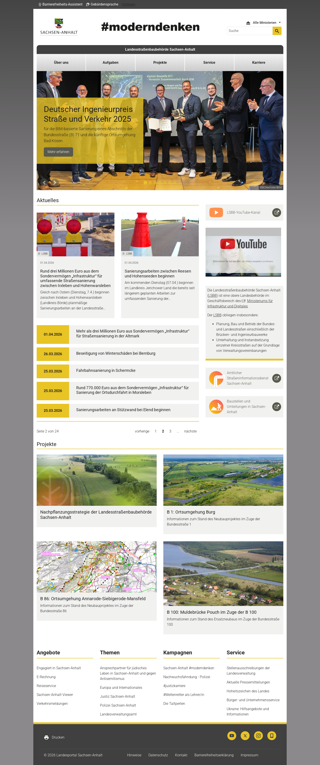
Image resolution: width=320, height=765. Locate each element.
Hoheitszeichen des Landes (248, 691)
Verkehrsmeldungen (52, 703)
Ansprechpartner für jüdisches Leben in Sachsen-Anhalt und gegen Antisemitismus (128, 673)
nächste (190, 431)
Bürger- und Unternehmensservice (253, 700)
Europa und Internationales (121, 687)
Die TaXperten (174, 703)
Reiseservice (46, 686)
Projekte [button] (160, 62)
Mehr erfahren (58, 152)
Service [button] (209, 62)
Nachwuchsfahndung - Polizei (186, 677)
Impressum (249, 755)
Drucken (54, 737)
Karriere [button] (258, 62)
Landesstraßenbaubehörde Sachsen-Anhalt (160, 49)
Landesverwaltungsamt (118, 714)
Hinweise (134, 755)
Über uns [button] (61, 62)
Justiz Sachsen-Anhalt (117, 696)
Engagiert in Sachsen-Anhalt (59, 668)
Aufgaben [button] (110, 62)
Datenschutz (158, 755)
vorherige (142, 431)
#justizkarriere (174, 686)
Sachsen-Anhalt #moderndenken (188, 668)
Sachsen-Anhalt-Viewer (55, 695)
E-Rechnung (46, 677)
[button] (60, 4)
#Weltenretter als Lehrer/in (183, 695)
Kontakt (181, 755)
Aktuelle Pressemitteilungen (248, 682)
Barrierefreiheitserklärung (214, 755)
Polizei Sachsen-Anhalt (118, 705)
